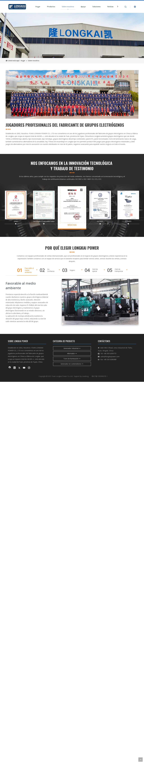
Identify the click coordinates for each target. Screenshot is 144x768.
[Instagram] (29, 368)
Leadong (85, 376)
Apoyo (83, 6)
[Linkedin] (14, 368)
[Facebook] (9, 368)
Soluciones (96, 6)
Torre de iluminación (71, 359)
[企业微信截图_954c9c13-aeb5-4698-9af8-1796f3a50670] (72, 94)
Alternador (72, 353)
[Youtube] (24, 368)
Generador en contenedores (72, 364)
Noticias (110, 6)
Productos (51, 6)
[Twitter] (19, 368)
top (140, 759)
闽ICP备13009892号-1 (100, 376)
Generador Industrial (72, 348)
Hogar (37, 6)
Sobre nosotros (68, 6)
